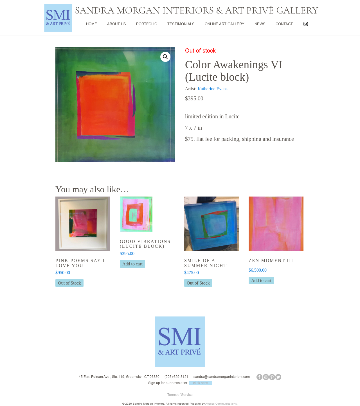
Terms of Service (180, 395)
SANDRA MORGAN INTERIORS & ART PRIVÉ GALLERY (196, 10)
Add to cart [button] (132, 263)
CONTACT (284, 24)
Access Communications (221, 403)
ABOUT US (116, 24)
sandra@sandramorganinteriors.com (222, 377)
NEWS (260, 24)
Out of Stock (69, 283)
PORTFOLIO (146, 24)
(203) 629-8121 (176, 377)
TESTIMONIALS (181, 24)
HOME (91, 24)
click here (200, 383)
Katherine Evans (213, 88)
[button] (165, 57)
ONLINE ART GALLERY (224, 24)
